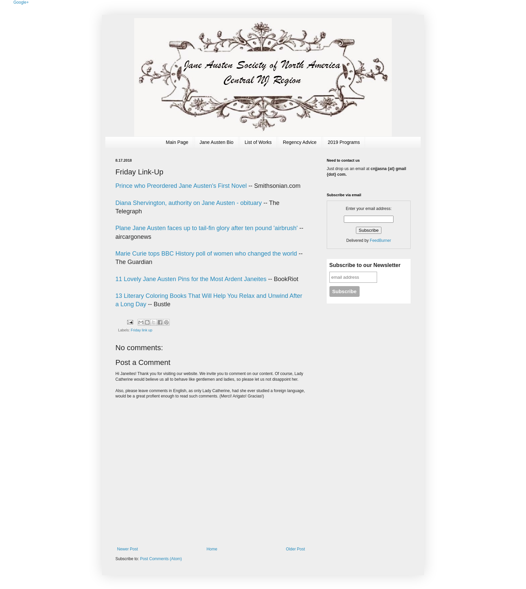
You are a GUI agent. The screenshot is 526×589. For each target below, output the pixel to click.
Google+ (21, 2)
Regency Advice (299, 142)
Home (212, 549)
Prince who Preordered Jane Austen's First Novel (181, 185)
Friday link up (141, 330)
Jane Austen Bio (216, 142)
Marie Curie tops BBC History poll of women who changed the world (206, 253)
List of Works (258, 142)
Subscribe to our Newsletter (365, 265)
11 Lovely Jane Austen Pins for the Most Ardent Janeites (190, 279)
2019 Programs (344, 142)
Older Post (295, 549)
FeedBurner (380, 240)
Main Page (177, 142)
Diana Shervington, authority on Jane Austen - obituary (188, 203)
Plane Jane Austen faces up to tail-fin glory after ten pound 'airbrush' (207, 228)
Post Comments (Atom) (161, 558)
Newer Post (127, 549)
